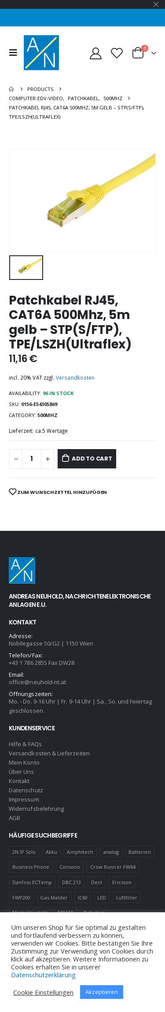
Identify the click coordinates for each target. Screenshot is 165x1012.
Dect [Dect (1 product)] (96, 882)
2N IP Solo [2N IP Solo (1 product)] (24, 852)
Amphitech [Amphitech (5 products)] (80, 852)
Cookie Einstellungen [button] (43, 992)
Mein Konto (24, 762)
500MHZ (47, 415)
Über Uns (21, 772)
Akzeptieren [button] (101, 992)
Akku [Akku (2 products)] (51, 852)
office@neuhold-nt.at (37, 682)
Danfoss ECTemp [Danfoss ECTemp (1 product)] (32, 882)
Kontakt (19, 781)
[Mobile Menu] (15, 52)
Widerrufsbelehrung (36, 809)
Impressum (24, 799)
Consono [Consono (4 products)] (69, 866)
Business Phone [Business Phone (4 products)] (31, 866)
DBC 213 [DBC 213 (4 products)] (71, 882)
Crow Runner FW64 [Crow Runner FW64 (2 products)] (113, 866)
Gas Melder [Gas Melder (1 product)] (54, 897)
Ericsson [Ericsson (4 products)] (122, 882)
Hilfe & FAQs (25, 744)
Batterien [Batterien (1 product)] (139, 852)
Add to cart (92, 458)
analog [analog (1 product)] (111, 852)
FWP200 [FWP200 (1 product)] (21, 897)
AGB (14, 818)
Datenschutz (26, 790)
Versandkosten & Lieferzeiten (49, 753)
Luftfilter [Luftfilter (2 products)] (126, 897)
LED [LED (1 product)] (101, 897)
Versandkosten (75, 377)
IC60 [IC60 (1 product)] (83, 897)
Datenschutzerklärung (43, 974)
